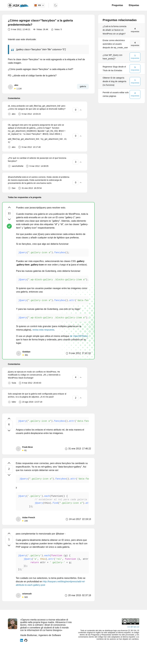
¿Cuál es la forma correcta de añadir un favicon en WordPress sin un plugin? (114, 30)
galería (83, 86)
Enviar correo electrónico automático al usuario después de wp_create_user (115, 44)
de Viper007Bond (78, 336)
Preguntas (117, 5)
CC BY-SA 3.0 (133, 627)
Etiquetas (134, 5)
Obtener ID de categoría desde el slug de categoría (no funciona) (114, 81)
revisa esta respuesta (43, 330)
